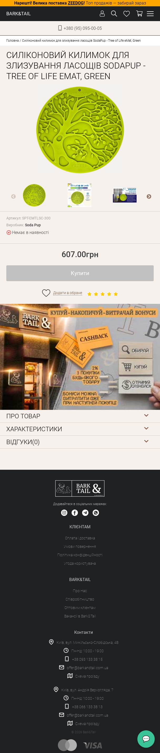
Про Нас (80, 591)
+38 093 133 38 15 (87, 659)
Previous (13, 196)
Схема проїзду (87, 676)
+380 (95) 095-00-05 (83, 28)
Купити (80, 273)
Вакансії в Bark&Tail (80, 616)
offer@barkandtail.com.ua (87, 668)
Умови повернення (80, 546)
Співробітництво (80, 599)
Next (149, 196)
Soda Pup (33, 225)
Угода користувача (80, 563)
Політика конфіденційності (80, 555)
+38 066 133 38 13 (87, 707)
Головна (12, 40)
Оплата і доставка (80, 538)
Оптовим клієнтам (80, 608)
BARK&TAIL (18, 13)
